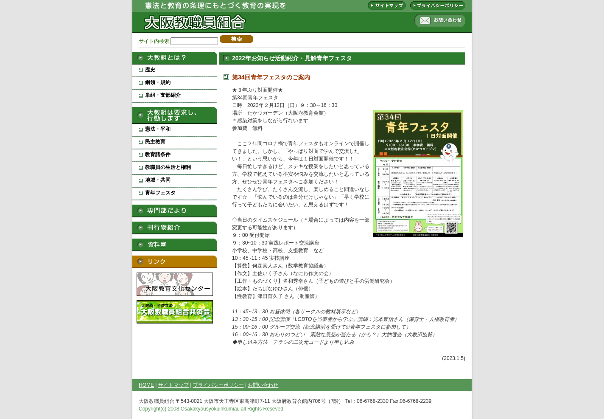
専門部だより (174, 211)
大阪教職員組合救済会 (175, 311)
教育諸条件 (158, 154)
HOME (146, 385)
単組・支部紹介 (163, 95)
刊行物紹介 (174, 228)
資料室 (174, 245)
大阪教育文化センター (175, 284)
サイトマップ (387, 5)
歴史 (150, 70)
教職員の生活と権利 (168, 167)
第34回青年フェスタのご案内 (271, 77)
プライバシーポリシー (437, 5)
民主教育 (155, 142)
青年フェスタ (160, 193)
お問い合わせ (439, 20)
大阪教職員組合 (193, 17)
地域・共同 (158, 180)
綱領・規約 (158, 82)
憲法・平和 (158, 129)
